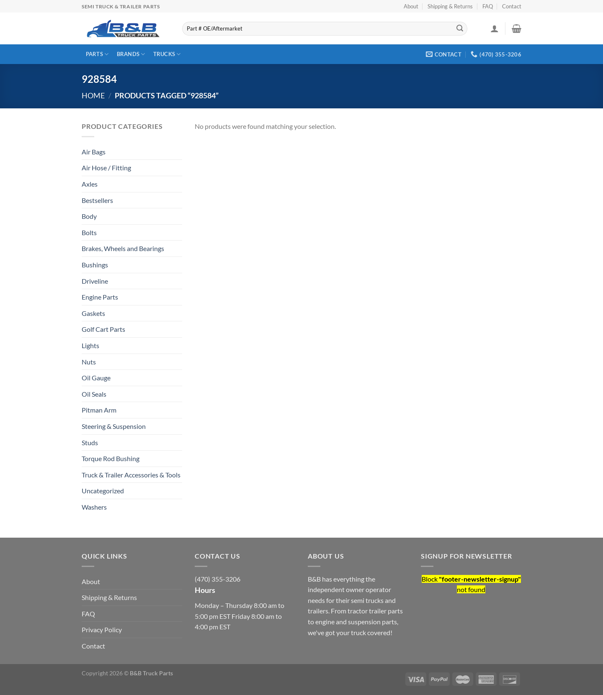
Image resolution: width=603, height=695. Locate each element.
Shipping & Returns (450, 6)
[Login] (494, 28)
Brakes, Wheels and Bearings (123, 248)
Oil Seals (94, 394)
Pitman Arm (99, 410)
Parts (97, 54)
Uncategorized (103, 491)
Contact (511, 6)
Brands (131, 54)
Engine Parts (100, 297)
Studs (90, 442)
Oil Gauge (96, 378)
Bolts (89, 232)
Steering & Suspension (114, 426)
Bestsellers (97, 200)
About (411, 6)
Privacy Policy (102, 629)
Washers (94, 507)
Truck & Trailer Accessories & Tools (131, 475)
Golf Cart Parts (103, 329)
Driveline (95, 281)
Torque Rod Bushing (110, 458)
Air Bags (94, 152)
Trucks (167, 54)
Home (93, 95)
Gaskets (93, 313)
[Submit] (460, 29)
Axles (90, 184)
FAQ (487, 6)
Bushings (95, 265)
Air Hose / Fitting (106, 168)
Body (89, 216)
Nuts (89, 362)
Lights (90, 345)
